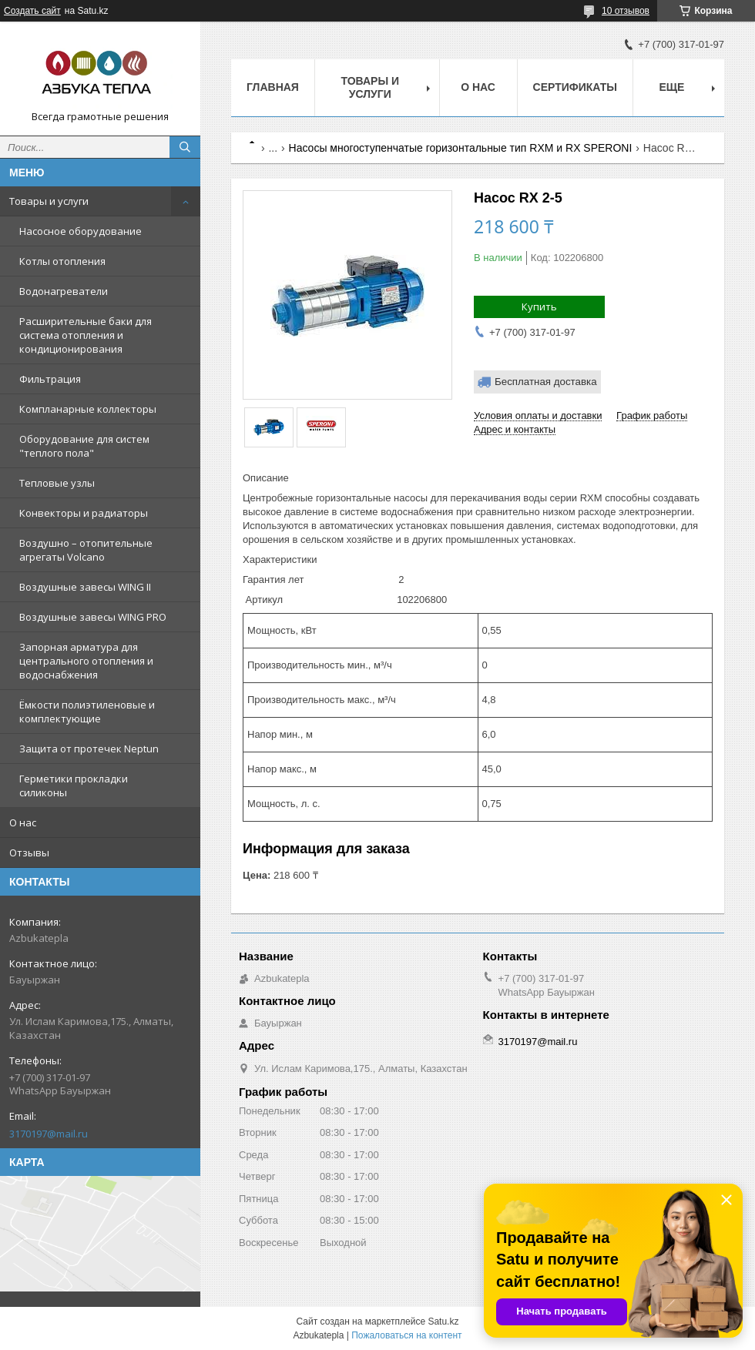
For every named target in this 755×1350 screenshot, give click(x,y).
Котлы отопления (62, 261)
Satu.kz (443, 1321)
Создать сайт (32, 10)
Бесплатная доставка (546, 381)
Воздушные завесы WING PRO (92, 617)
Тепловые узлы (57, 483)
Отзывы (29, 852)
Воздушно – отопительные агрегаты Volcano (86, 550)
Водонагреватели (63, 291)
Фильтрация (50, 379)
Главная (273, 87)
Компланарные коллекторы (87, 409)
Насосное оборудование (80, 231)
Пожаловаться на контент (406, 1335)
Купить (539, 306)
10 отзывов (625, 10)
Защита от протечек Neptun (89, 748)
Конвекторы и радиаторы (83, 513)
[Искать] (184, 147)
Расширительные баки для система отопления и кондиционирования (85, 335)
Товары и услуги (49, 201)
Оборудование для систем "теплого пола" (84, 446)
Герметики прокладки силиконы (73, 785)
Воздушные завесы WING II (85, 587)
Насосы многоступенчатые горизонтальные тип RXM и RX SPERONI (461, 148)
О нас (22, 822)
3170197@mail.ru (48, 1134)
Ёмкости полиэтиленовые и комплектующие (87, 711)
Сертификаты (575, 87)
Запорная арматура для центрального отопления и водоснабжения (86, 661)
